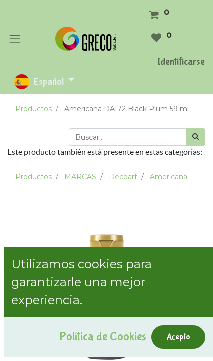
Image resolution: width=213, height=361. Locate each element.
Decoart (123, 177)
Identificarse (181, 61)
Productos (34, 108)
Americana (169, 177)
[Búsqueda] (196, 137)
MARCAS (80, 177)
